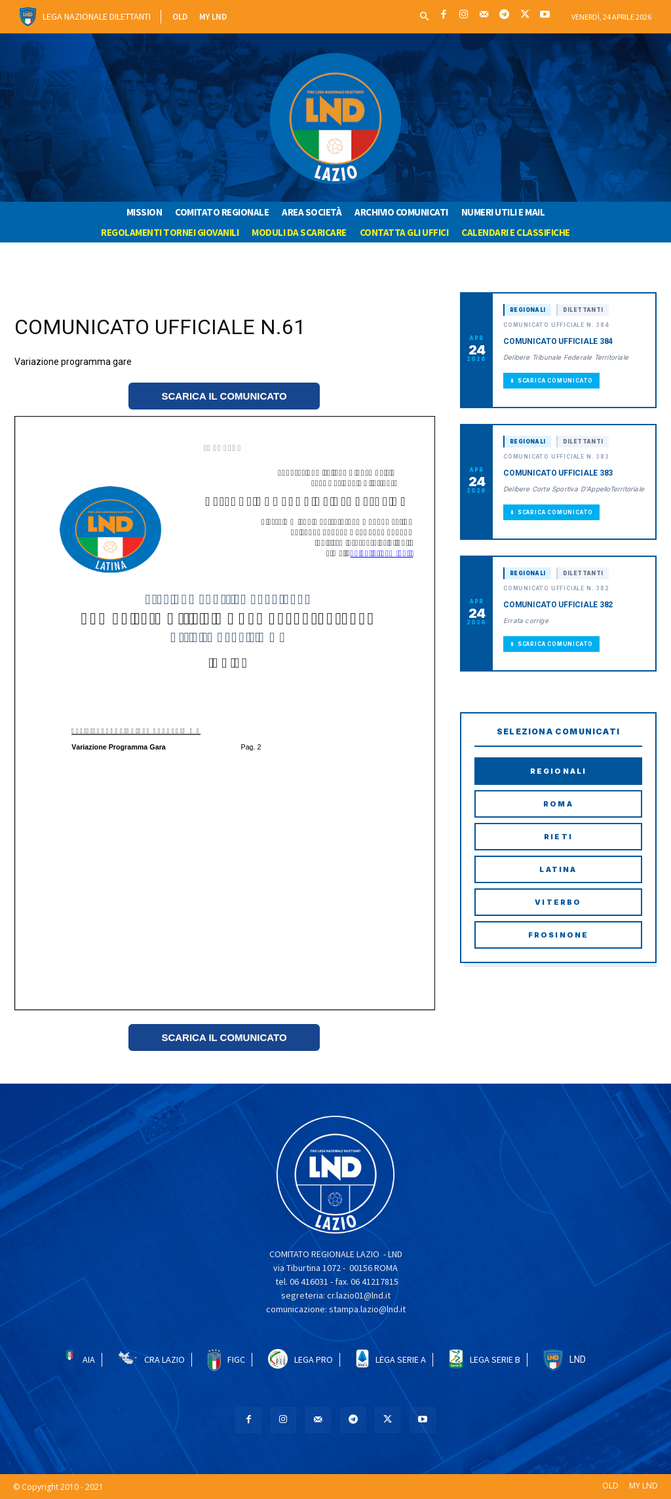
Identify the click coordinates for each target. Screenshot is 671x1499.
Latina (558, 869)
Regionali (558, 771)
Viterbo (558, 902)
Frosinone (558, 934)
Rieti (558, 836)
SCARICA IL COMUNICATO (223, 396)
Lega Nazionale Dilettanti (97, 16)
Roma (558, 803)
